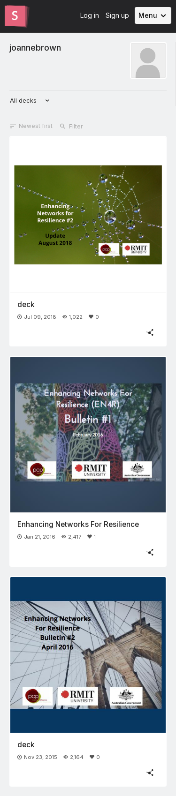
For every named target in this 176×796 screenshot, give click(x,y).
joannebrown (35, 47)
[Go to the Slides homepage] (15, 16)
